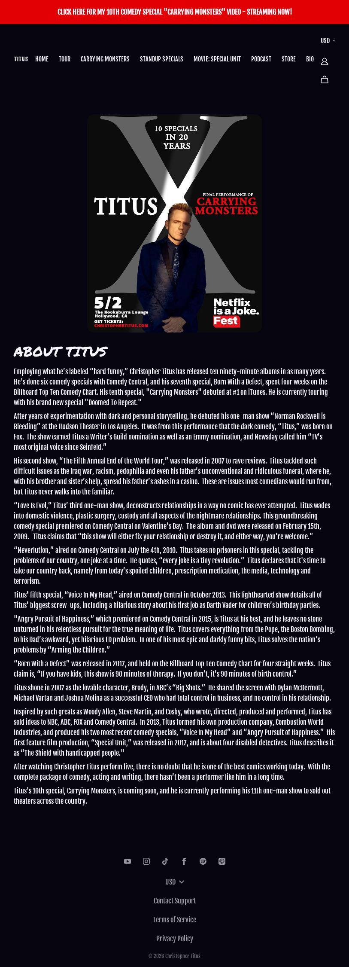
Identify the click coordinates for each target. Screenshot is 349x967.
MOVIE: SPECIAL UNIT (217, 59)
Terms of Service (174, 919)
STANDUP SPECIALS (161, 59)
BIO (310, 59)
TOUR (64, 59)
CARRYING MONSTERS (105, 59)
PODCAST (261, 59)
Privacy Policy (174, 938)
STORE (289, 59)
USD (328, 40)
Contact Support (175, 901)
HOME (42, 59)
